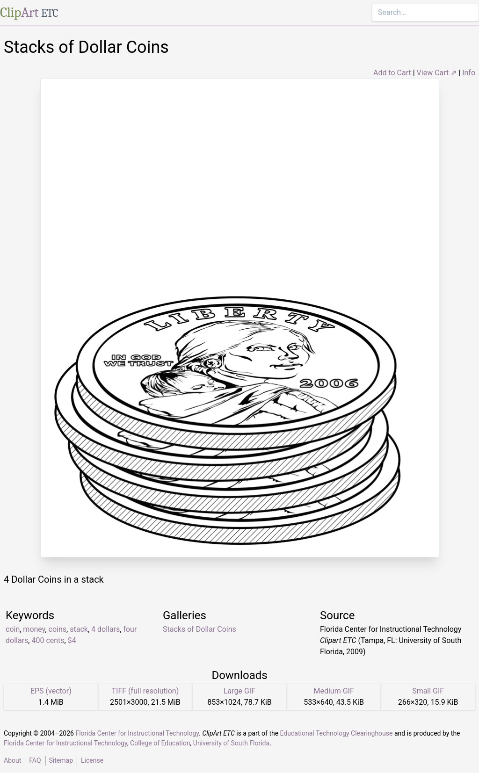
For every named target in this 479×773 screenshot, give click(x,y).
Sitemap (61, 760)
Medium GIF (333, 690)
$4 (72, 640)
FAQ (35, 760)
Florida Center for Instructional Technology (137, 733)
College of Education (160, 743)
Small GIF (428, 690)
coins (57, 629)
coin (13, 629)
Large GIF (239, 690)
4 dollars (105, 629)
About (12, 760)
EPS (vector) (51, 690)
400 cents (47, 640)
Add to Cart (392, 72)
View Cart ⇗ (437, 72)
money (34, 629)
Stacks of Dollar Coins (199, 629)
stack (79, 629)
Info (468, 72)
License (92, 760)
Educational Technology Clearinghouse (336, 733)
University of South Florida (231, 743)
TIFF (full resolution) (145, 690)
